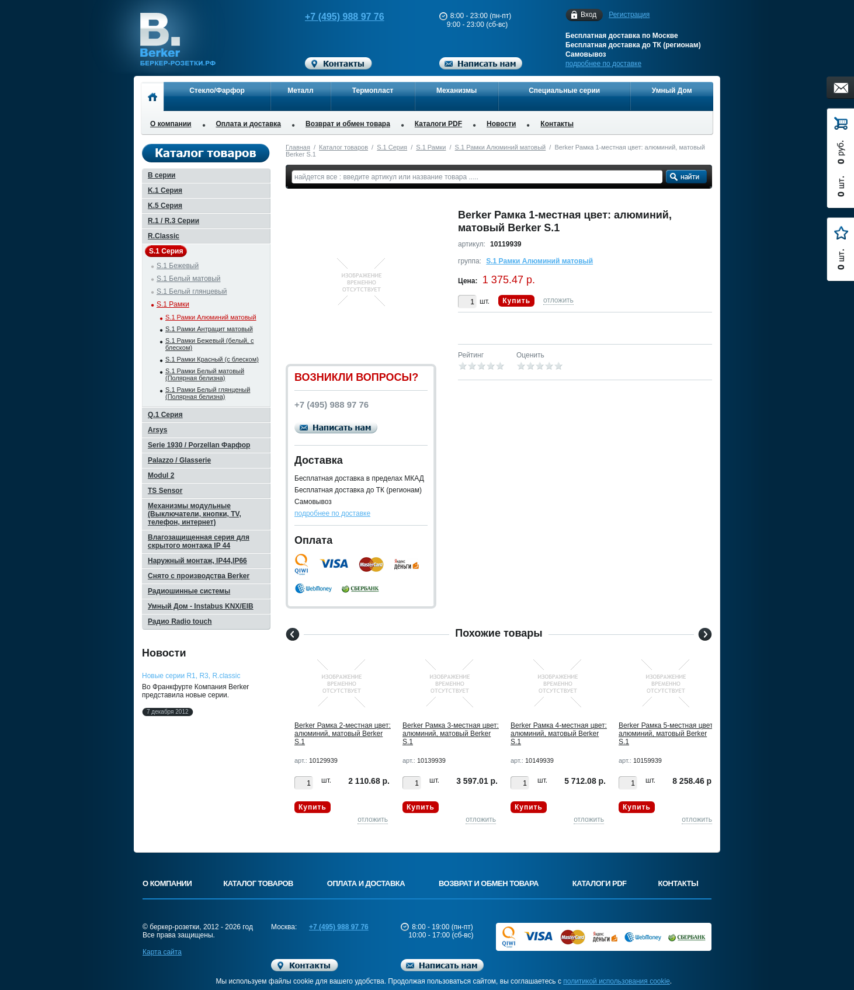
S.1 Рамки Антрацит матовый (209, 328)
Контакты (557, 124)
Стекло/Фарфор (217, 90)
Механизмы (456, 90)
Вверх (757, 953)
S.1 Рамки (431, 147)
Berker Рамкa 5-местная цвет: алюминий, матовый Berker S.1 (667, 733)
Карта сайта (162, 952)
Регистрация (629, 15)
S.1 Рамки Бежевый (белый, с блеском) (209, 344)
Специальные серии (564, 90)
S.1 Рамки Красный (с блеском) (212, 359)
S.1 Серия (392, 147)
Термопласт (373, 90)
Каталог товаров (343, 147)
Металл (300, 90)
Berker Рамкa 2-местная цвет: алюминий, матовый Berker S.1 (342, 733)
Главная (298, 147)
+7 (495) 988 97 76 (333, 17)
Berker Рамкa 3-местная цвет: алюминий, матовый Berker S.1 (450, 733)
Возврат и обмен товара (348, 124)
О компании (171, 124)
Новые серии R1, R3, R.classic (191, 676)
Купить (516, 301)
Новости (501, 124)
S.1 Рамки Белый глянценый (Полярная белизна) (207, 393)
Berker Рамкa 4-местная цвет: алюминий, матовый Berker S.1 (559, 733)
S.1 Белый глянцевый (192, 291)
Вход (588, 15)
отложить (558, 300)
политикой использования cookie (616, 981)
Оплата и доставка (249, 124)
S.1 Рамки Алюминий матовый (500, 147)
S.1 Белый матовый (189, 279)
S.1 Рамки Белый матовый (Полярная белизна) (204, 374)
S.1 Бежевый (178, 266)
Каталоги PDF (438, 124)
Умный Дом (672, 90)
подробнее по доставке (603, 64)
